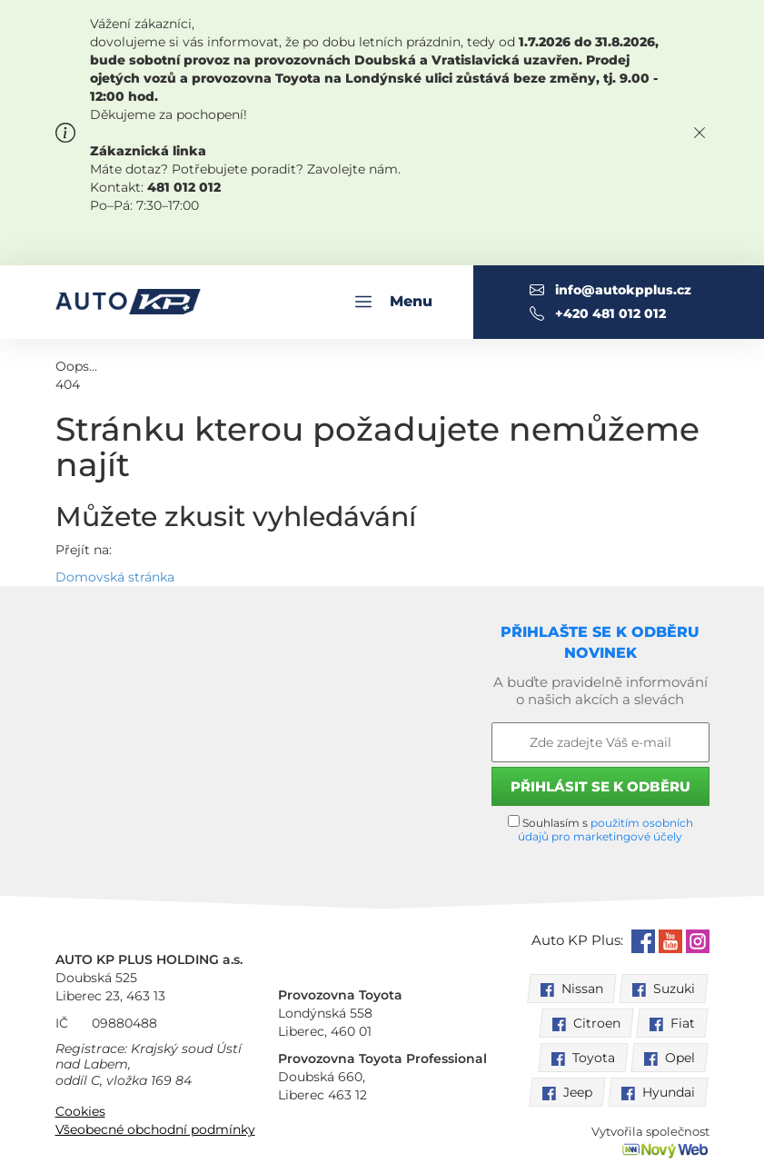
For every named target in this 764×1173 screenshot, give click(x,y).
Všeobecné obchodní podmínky (155, 1129)
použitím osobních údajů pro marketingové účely (605, 829)
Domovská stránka (114, 577)
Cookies (80, 1111)
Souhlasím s (600, 829)
